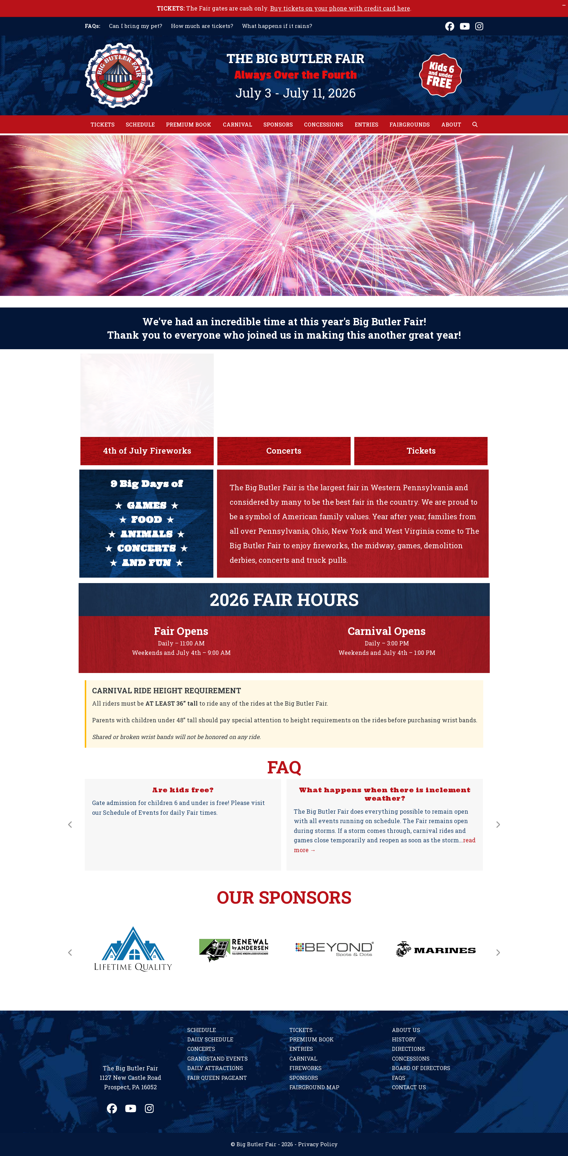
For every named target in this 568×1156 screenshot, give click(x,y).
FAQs (398, 1077)
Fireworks (305, 1068)
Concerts (201, 1048)
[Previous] (70, 824)
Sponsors (303, 1077)
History (404, 1039)
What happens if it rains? (277, 25)
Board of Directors (421, 1068)
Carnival (303, 1058)
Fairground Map (314, 1087)
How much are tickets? (202, 25)
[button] (475, 124)
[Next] (497, 824)
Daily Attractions (215, 1068)
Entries (301, 1048)
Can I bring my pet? (135, 25)
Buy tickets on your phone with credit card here (340, 8)
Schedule (201, 1030)
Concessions (411, 1058)
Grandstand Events (217, 1058)
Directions (408, 1048)
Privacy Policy (318, 1144)
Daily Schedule (210, 1039)
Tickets (301, 1030)
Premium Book (311, 1039)
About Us (406, 1030)
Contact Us (409, 1087)
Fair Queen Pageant (217, 1077)
